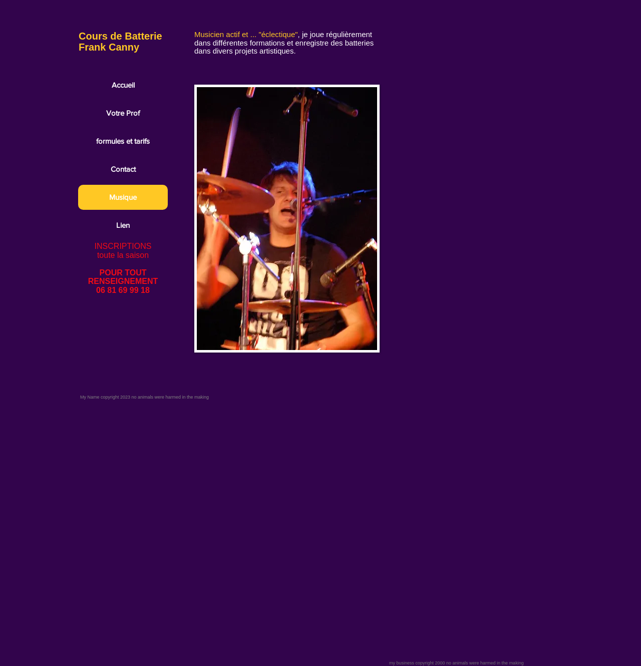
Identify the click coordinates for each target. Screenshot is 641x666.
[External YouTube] (469, 86)
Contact (123, 169)
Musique (123, 197)
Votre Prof (123, 113)
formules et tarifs (123, 141)
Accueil (123, 85)
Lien (123, 225)
